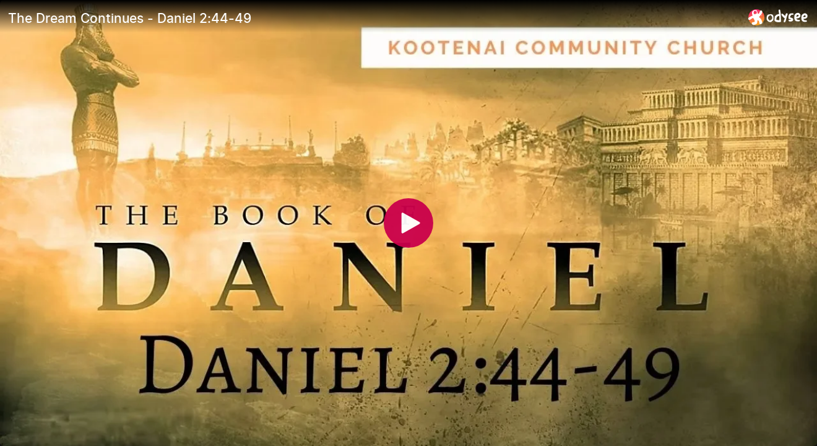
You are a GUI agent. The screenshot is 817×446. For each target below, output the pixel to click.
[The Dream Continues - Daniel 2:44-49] (373, 18)
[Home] (778, 17)
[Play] (408, 223)
